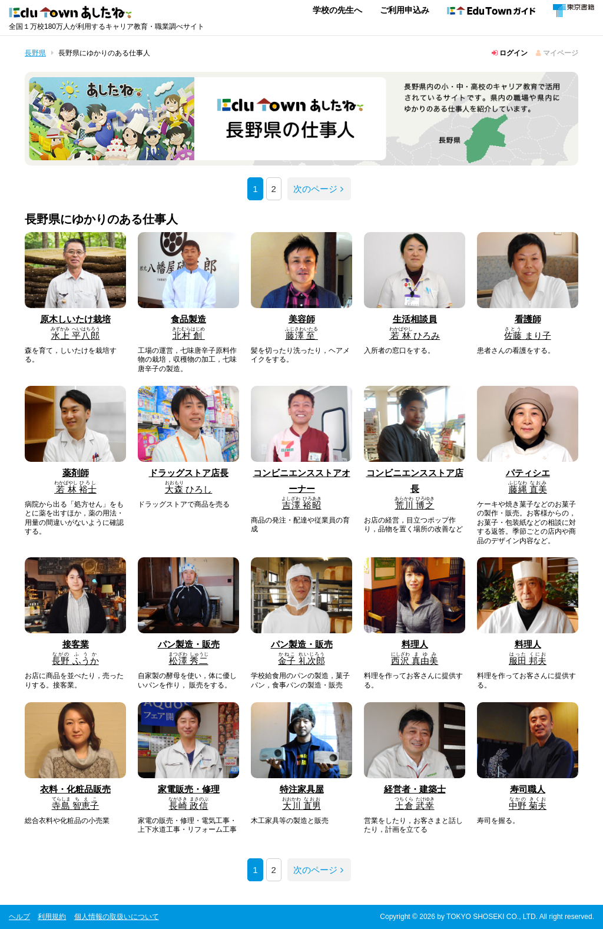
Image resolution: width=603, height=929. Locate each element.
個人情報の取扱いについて (116, 917)
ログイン (510, 53)
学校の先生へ (337, 10)
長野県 (35, 53)
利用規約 (52, 917)
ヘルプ (19, 917)
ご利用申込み (404, 10)
